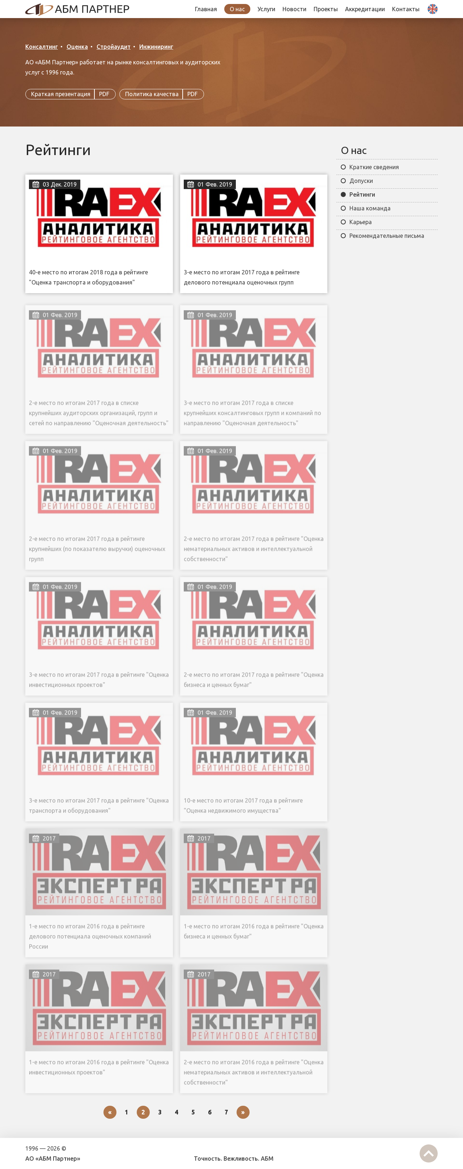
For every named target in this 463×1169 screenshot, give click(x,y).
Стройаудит (114, 46)
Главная (206, 9)
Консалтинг (41, 46)
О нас (237, 9)
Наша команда (370, 208)
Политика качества (161, 94)
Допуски (361, 180)
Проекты (326, 9)
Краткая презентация (70, 94)
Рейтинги (362, 194)
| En (431, 14)
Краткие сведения (374, 167)
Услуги (266, 9)
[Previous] (110, 1112)
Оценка (77, 46)
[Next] (243, 1112)
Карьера (360, 222)
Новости (294, 9)
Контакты (406, 9)
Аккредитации (365, 9)
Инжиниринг (156, 46)
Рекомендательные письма (386, 235)
